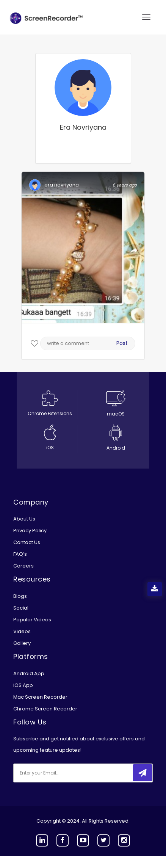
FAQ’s (20, 554)
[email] (63, 773)
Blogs (20, 596)
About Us (24, 518)
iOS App (23, 685)
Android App (28, 673)
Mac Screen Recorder (40, 697)
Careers (23, 565)
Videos (22, 631)
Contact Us (26, 542)
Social (20, 607)
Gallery (22, 643)
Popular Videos (32, 619)
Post (122, 343)
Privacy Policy (30, 530)
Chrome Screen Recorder (45, 708)
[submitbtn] (142, 772)
